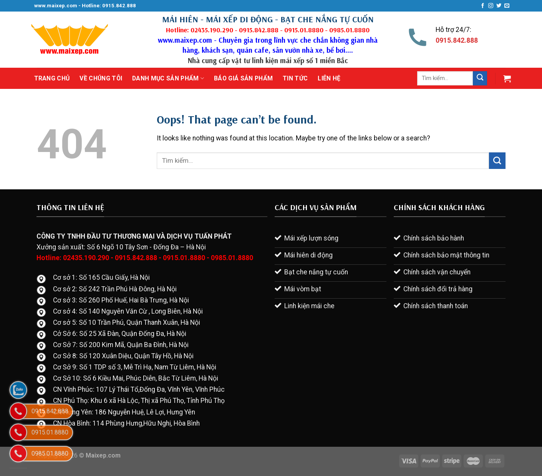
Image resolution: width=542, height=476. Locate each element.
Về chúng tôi (101, 78)
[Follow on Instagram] (490, 6)
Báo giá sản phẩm (243, 78)
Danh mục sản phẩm (168, 78)
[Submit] (480, 78)
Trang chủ (52, 78)
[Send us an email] (506, 6)
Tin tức (295, 78)
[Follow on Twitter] (498, 6)
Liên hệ (329, 78)
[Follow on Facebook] (482, 6)
